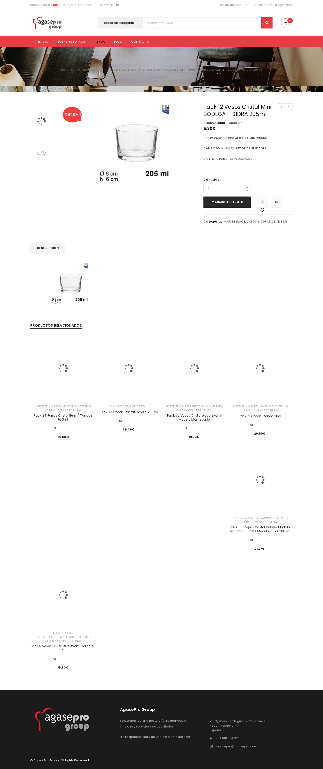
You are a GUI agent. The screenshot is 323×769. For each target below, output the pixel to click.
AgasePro (58, 5)
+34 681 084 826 (227, 738)
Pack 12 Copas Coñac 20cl (260, 416)
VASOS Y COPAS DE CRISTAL (162, 70)
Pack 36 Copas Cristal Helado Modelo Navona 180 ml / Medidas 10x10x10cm (260, 529)
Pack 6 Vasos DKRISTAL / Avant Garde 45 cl (63, 648)
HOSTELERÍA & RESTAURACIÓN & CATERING (105, 70)
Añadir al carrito (231, 202)
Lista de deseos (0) (232, 5)
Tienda (99, 41)
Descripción (48, 248)
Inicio (43, 41)
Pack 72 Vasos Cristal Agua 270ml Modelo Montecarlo (194, 417)
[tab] (47, 248)
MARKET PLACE (234, 221)
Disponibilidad (214, 123)
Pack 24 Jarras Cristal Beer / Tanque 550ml (63, 417)
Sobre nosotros (71, 41)
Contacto (140, 41)
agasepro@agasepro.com (236, 746)
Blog (118, 41)
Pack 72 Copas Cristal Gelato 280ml (129, 412)
